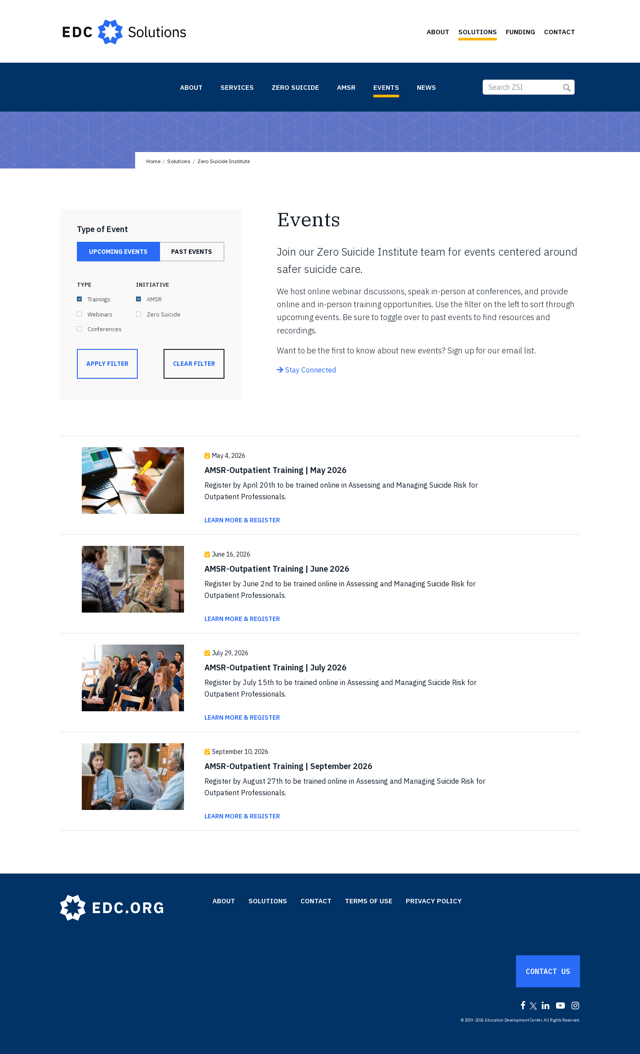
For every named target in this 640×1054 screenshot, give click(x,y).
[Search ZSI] (529, 87)
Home (153, 161)
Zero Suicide (295, 87)
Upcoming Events (118, 252)
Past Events (191, 252)
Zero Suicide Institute (115, 86)
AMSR (346, 87)
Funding (520, 32)
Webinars (100, 314)
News (426, 87)
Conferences (105, 329)
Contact (559, 32)
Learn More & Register (242, 520)
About (438, 32)
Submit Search (567, 88)
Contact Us (548, 971)
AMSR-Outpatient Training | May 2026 (275, 470)
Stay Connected (310, 369)
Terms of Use (368, 901)
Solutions (477, 32)
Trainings (99, 299)
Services (237, 87)
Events (386, 87)
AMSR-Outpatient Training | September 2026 (288, 766)
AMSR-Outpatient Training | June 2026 (276, 569)
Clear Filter (194, 364)
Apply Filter (107, 364)
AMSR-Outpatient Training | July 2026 (275, 667)
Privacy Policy (434, 901)
